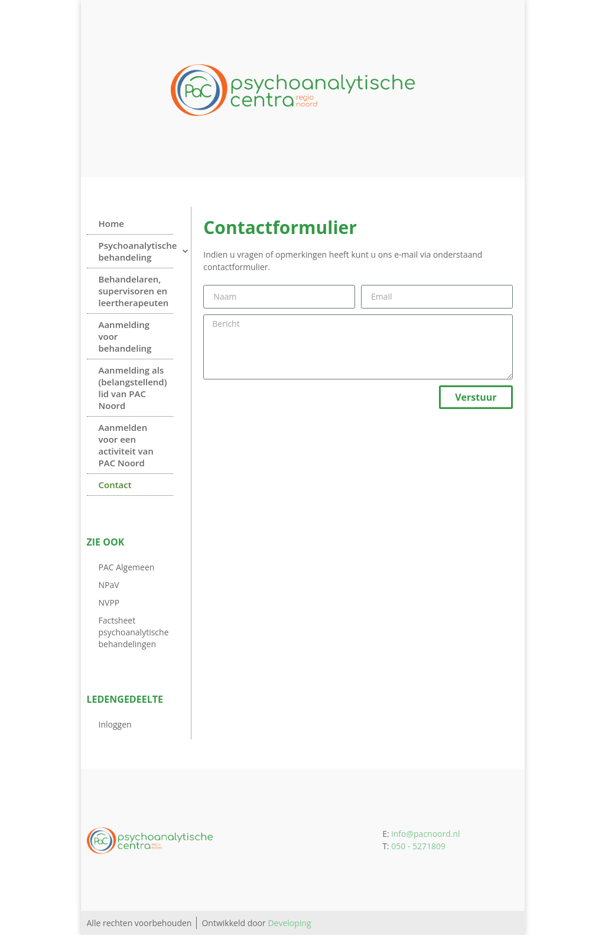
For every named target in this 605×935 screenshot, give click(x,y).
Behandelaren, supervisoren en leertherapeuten (134, 291)
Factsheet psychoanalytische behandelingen (134, 632)
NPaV (109, 584)
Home (111, 223)
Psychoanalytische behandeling (136, 251)
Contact (115, 485)
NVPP (109, 602)
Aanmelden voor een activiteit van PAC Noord (126, 445)
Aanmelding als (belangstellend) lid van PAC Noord (133, 387)
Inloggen (115, 724)
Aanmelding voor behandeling (125, 336)
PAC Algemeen (127, 567)
